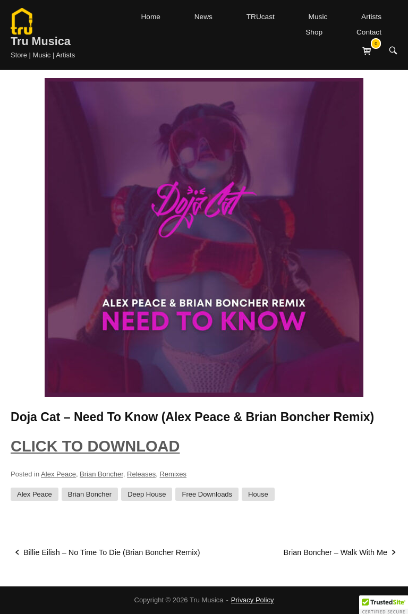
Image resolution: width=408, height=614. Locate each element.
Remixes (172, 474)
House (258, 494)
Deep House (147, 494)
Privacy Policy (252, 600)
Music (318, 17)
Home (150, 17)
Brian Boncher (101, 474)
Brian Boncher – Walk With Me (335, 552)
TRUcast (260, 17)
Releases (141, 474)
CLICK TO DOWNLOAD (95, 446)
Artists (371, 17)
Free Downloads (207, 494)
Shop (313, 32)
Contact (368, 32)
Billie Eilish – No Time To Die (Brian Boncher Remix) (111, 552)
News (203, 17)
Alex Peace (58, 474)
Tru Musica (41, 41)
